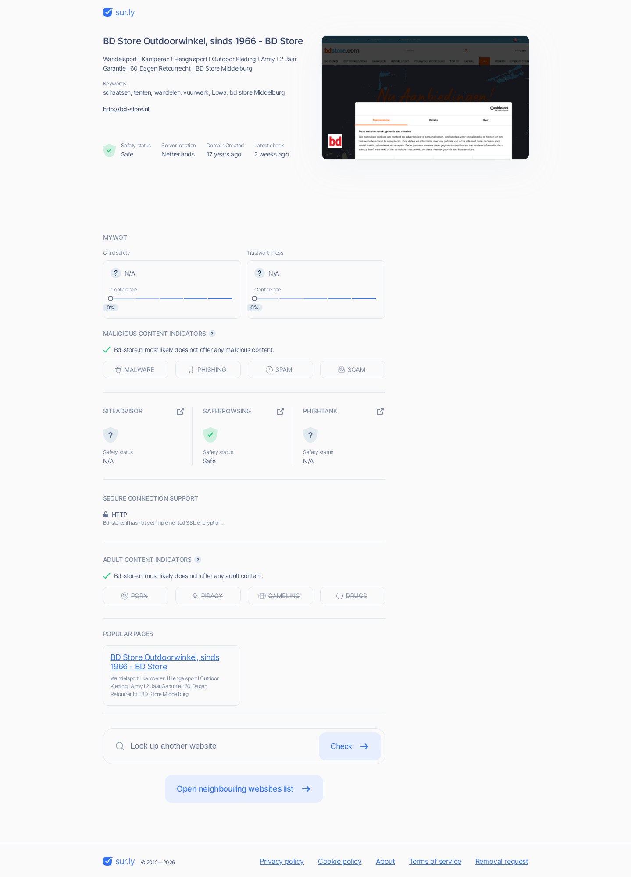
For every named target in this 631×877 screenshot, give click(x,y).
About (385, 861)
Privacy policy (282, 861)
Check (350, 746)
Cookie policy (340, 861)
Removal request (501, 861)
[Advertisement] (315, 196)
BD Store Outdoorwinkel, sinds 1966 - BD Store (165, 662)
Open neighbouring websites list (244, 789)
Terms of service (435, 861)
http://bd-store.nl (126, 109)
